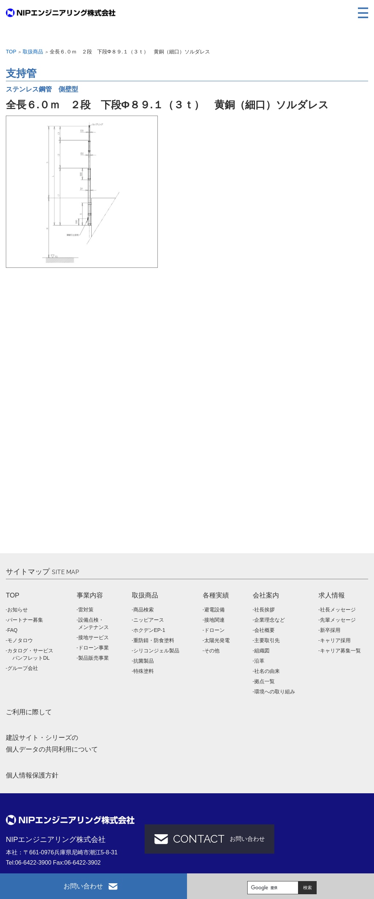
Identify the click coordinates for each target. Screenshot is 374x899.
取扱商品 (33, 52)
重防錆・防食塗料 (153, 640)
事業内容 (90, 595)
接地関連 (214, 620)
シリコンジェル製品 (156, 650)
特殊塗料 (143, 671)
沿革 (259, 661)
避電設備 (214, 610)
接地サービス (93, 637)
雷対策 (86, 610)
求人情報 (331, 595)
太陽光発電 (217, 640)
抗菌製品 (143, 661)
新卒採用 (330, 630)
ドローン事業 (93, 648)
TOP (12, 595)
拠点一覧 (264, 681)
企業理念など (269, 620)
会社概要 (264, 630)
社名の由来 (267, 671)
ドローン (214, 630)
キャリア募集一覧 (340, 650)
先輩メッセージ (338, 620)
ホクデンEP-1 (149, 630)
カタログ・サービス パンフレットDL (30, 654)
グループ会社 (22, 668)
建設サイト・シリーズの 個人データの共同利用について (52, 743)
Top (11, 52)
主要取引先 (267, 640)
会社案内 (266, 595)
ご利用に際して (29, 712)
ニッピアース (148, 620)
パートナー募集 (25, 620)
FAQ (12, 630)
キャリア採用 (335, 640)
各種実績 (216, 595)
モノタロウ (20, 640)
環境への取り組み (274, 691)
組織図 (262, 650)
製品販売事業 (93, 658)
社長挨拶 (264, 610)
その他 (212, 650)
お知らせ (17, 610)
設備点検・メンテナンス (93, 623)
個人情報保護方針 (32, 775)
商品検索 (143, 610)
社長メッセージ (338, 610)
